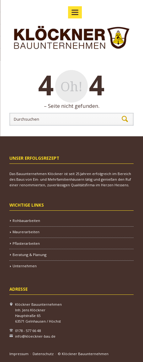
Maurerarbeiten (26, 231)
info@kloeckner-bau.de (35, 336)
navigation (75, 12)
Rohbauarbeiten (26, 220)
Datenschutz (43, 353)
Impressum (19, 353)
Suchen (125, 119)
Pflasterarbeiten (26, 243)
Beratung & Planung (29, 254)
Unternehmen (25, 266)
